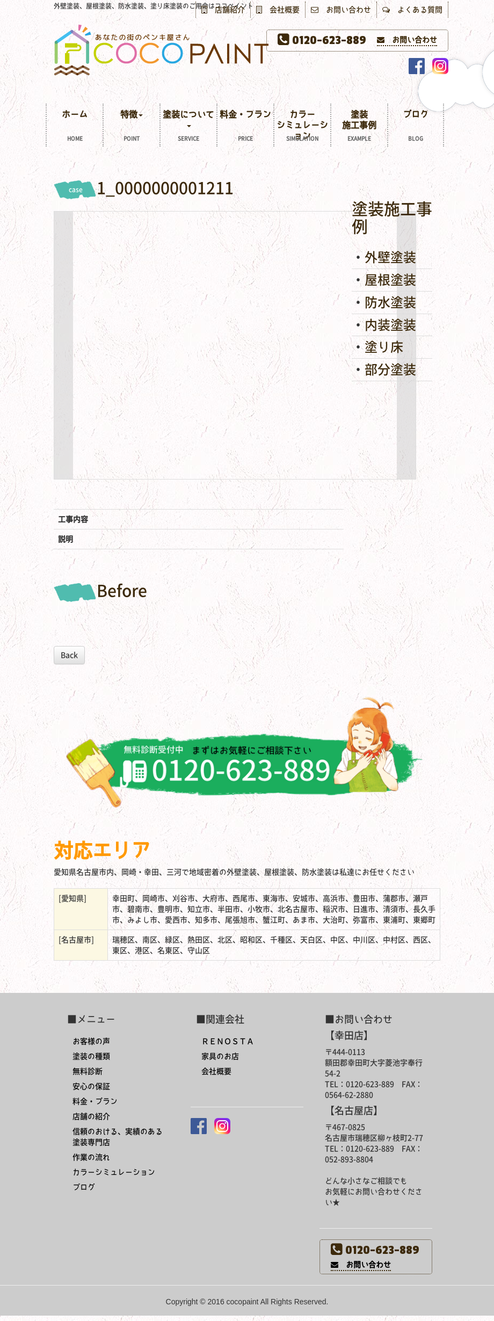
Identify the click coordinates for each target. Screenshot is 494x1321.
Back (69, 655)
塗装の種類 (91, 1056)
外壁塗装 (390, 257)
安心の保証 (91, 1086)
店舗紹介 (223, 9)
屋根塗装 (390, 279)
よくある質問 (412, 9)
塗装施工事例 (359, 127)
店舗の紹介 (91, 1116)
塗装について (188, 127)
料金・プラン (245, 127)
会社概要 (278, 9)
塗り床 (384, 346)
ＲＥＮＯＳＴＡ (227, 1041)
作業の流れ (91, 1157)
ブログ (415, 127)
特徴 (131, 127)
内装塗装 (390, 324)
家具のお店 (220, 1056)
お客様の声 (91, 1041)
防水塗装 (390, 302)
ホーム (75, 127)
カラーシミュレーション (302, 127)
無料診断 (87, 1071)
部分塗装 (390, 369)
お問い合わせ (341, 9)
